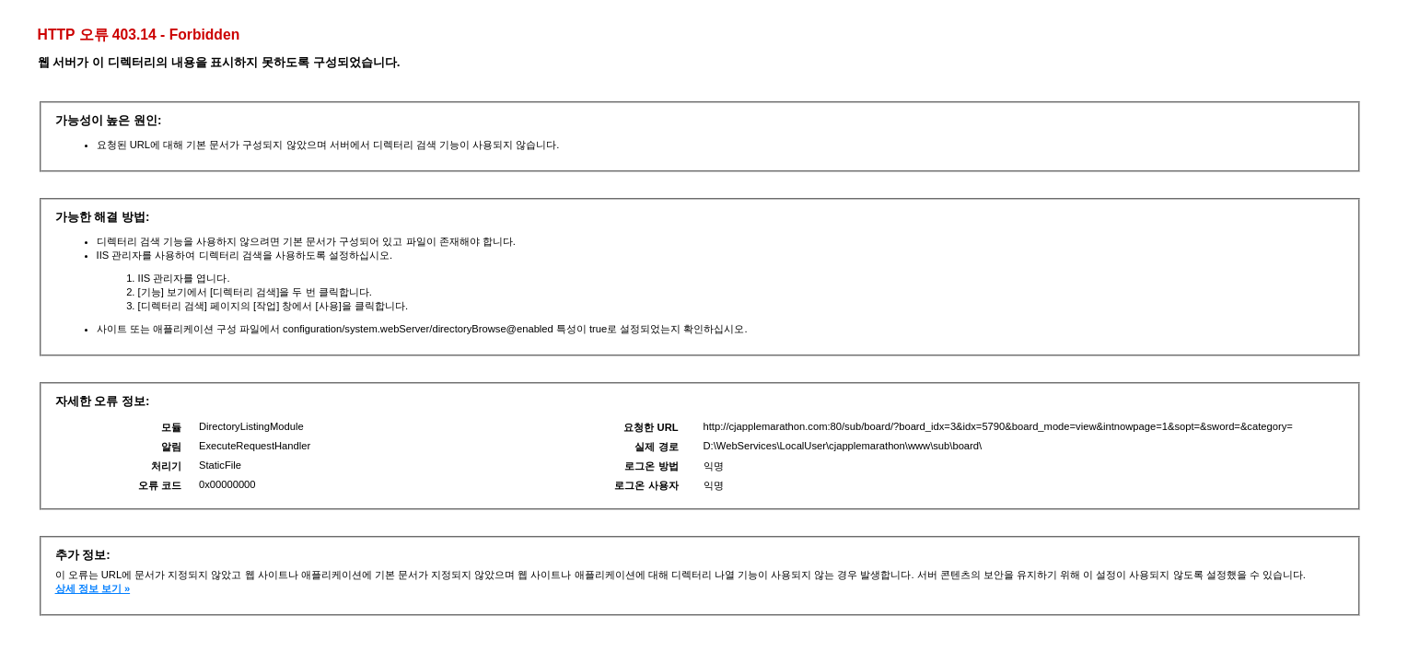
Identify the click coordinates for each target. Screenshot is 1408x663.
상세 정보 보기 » (93, 588)
